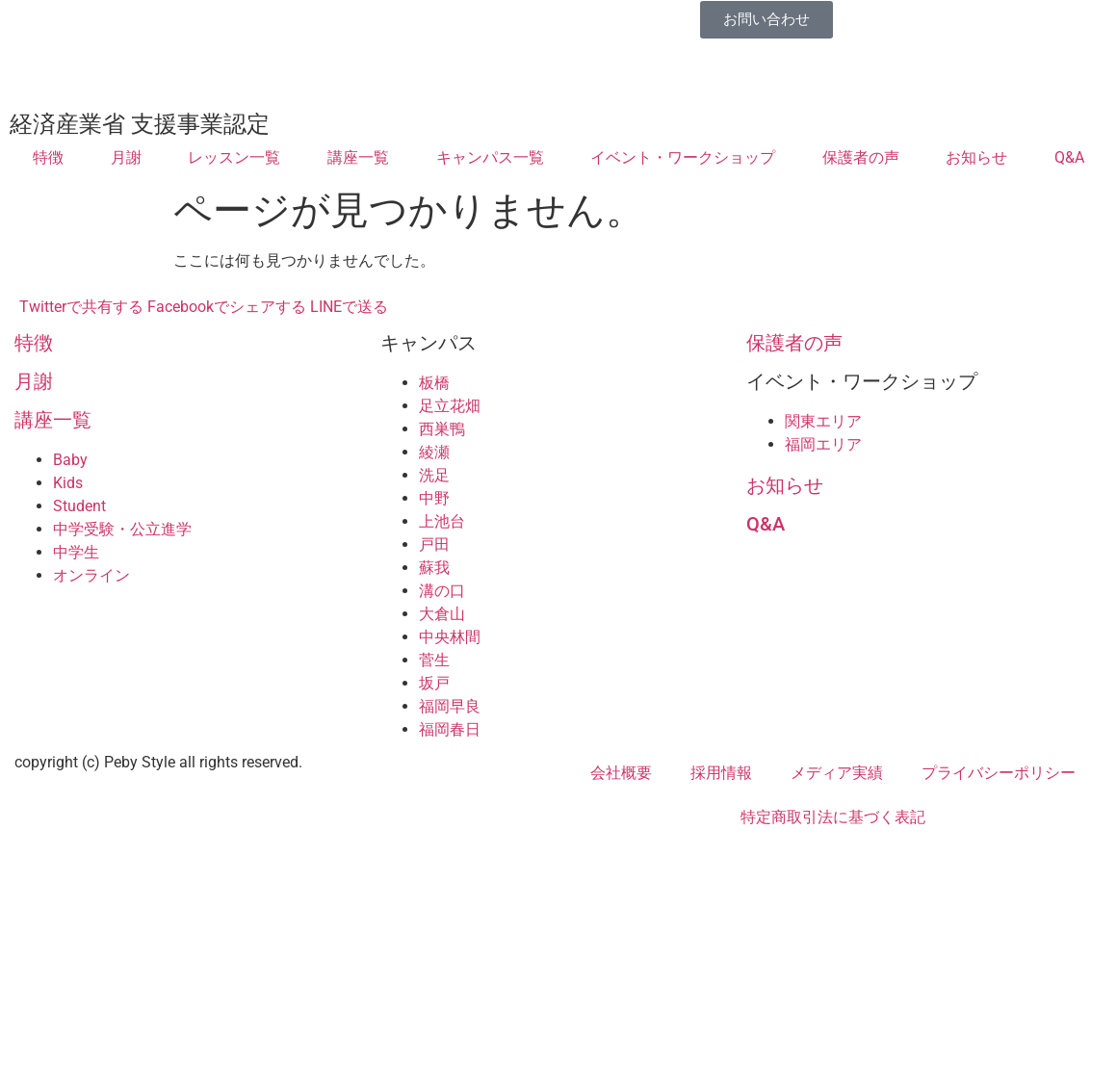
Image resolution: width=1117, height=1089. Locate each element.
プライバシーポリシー (999, 773)
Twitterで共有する (81, 307)
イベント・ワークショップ (682, 157)
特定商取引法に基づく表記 (832, 817)
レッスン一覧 (234, 157)
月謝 (126, 157)
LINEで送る (349, 307)
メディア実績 (837, 773)
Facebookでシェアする (226, 307)
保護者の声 (860, 157)
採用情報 (721, 773)
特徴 (48, 157)
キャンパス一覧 (490, 157)
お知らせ (976, 157)
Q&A (1069, 157)
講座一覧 (358, 157)
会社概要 (621, 773)
